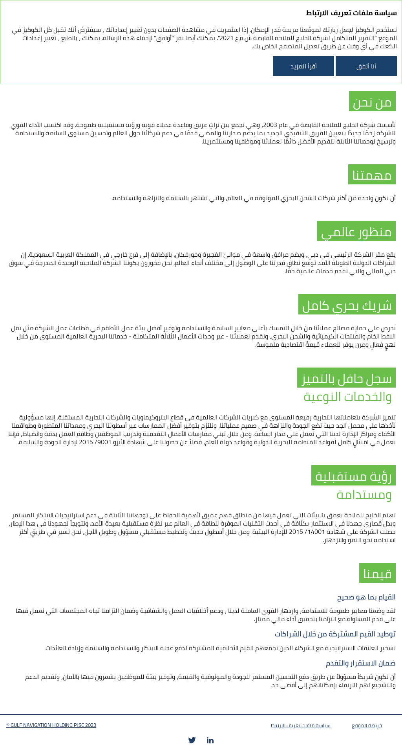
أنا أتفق (366, 66)
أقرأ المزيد (304, 66)
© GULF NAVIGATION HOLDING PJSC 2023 (51, 725)
